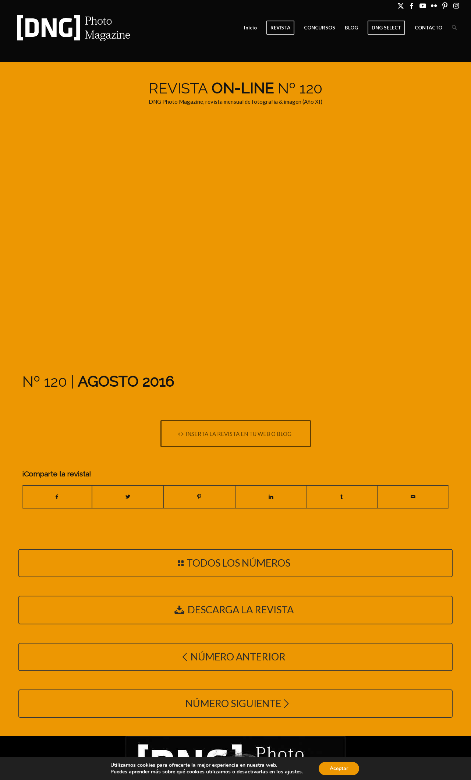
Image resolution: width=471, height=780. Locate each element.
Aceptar (339, 768)
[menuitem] (250, 27)
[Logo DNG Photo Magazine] (72, 27)
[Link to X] (400, 5)
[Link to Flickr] (433, 5)
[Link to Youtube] (422, 5)
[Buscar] (454, 27)
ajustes (293, 772)
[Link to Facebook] (411, 5)
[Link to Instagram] (455, 5)
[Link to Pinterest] (444, 5)
